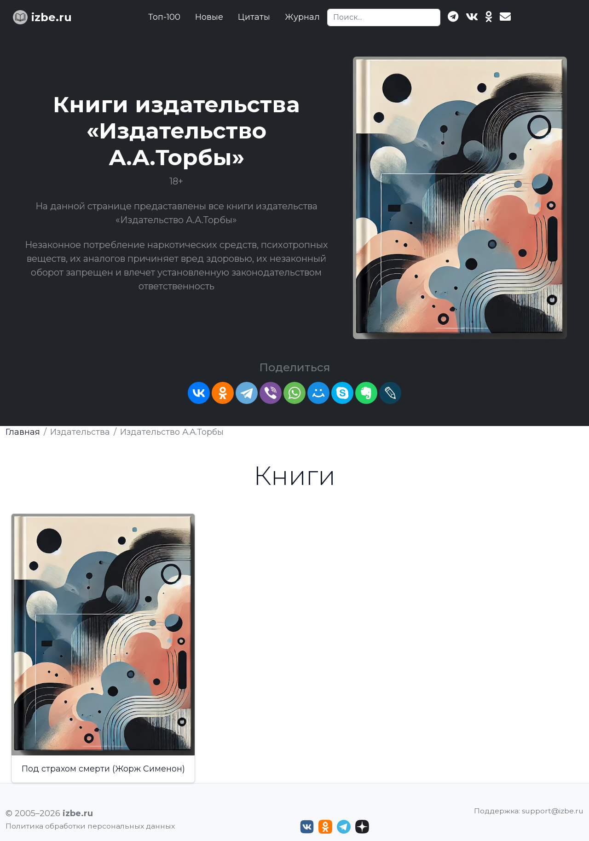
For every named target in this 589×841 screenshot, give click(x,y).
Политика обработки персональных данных (90, 826)
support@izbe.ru (552, 810)
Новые (209, 17)
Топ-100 (164, 17)
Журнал (302, 17)
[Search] (383, 17)
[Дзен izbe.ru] (362, 827)
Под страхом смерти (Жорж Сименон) (103, 769)
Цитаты (254, 17)
